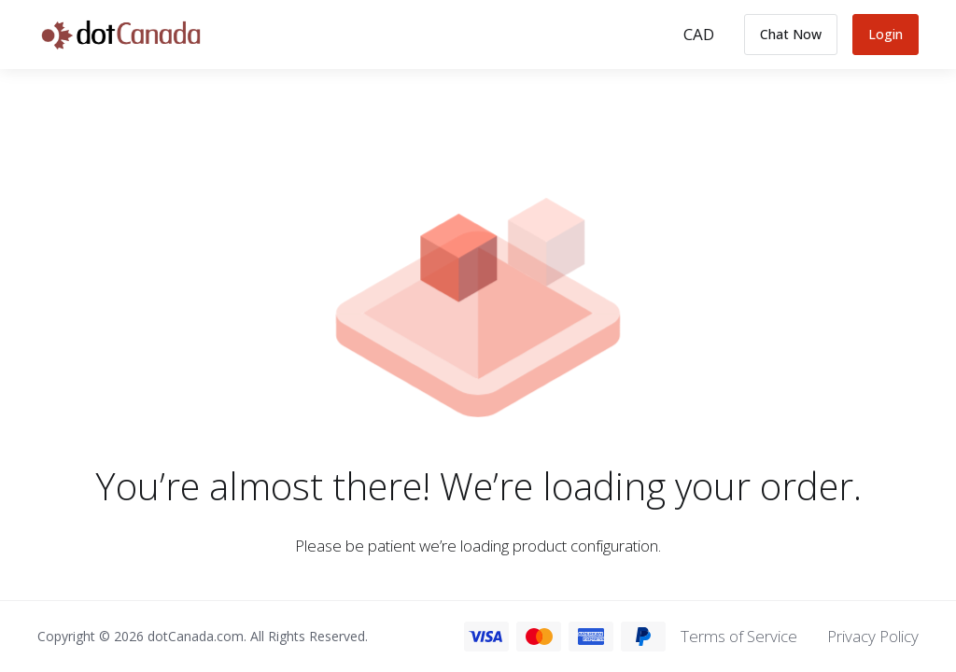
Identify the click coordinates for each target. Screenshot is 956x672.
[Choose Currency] (698, 34)
